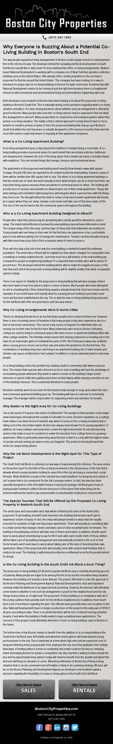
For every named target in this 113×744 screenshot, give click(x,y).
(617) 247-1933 (56, 37)
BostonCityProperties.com (56, 709)
